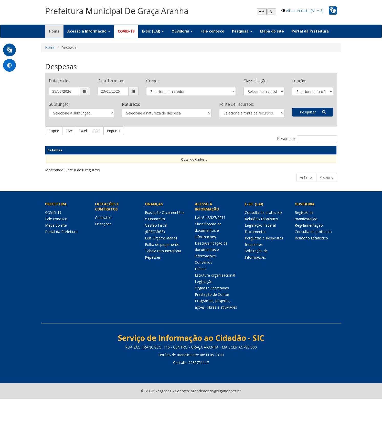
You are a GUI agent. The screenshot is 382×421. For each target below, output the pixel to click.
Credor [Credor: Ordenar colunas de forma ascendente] (229, 154)
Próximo (327, 195)
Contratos (103, 235)
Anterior (306, 195)
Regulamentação (309, 242)
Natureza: (131, 104)
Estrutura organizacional (215, 292)
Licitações (103, 241)
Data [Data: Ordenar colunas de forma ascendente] (71, 154)
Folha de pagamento (162, 262)
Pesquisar (313, 112)
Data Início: (59, 80)
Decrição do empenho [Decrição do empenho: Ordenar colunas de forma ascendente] (165, 152)
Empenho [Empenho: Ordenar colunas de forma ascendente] (130, 154)
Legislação (204, 299)
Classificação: (255, 80)
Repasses (153, 274)
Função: (299, 80)
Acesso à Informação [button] (88, 31)
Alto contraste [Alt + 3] (305, 10)
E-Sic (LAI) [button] (153, 31)
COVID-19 (126, 31)
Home (56, 31)
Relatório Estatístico (261, 236)
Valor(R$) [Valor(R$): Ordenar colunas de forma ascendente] (321, 154)
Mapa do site (272, 31)
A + (261, 11)
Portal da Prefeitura (310, 31)
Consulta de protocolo (263, 230)
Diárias (200, 286)
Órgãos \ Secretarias (212, 305)
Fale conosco (212, 31)
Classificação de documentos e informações (208, 248)
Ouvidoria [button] (182, 31)
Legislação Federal (260, 242)
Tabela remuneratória (163, 268)
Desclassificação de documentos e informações (211, 267)
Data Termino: (111, 80)
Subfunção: (59, 104)
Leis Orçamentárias (161, 255)
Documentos (256, 249)
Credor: (153, 80)
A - (272, 11)
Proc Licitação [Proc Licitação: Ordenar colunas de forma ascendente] (199, 152)
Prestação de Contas (212, 312)
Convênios (203, 280)
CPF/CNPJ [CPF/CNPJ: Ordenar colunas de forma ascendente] (252, 154)
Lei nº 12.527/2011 (210, 235)
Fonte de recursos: (236, 104)
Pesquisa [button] (242, 31)
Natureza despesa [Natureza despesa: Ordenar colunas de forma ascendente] (92, 152)
